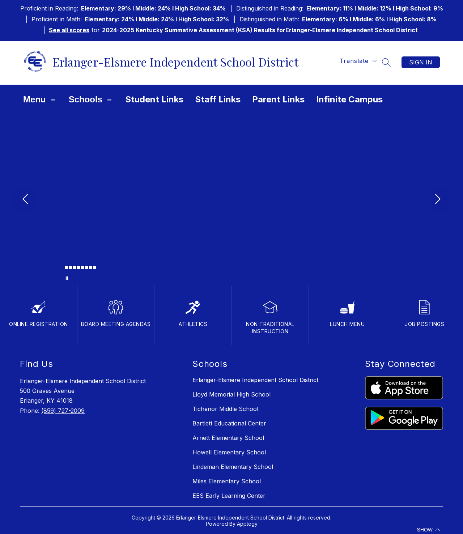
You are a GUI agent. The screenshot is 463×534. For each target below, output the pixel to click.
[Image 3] (70, 267)
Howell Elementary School (229, 452)
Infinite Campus (349, 99)
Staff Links (218, 99)
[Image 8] (90, 267)
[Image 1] (62, 268)
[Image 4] (74, 267)
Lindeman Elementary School (232, 466)
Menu (40, 99)
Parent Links (278, 99)
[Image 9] (94, 267)
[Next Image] (437, 199)
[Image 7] (86, 267)
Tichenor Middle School (225, 408)
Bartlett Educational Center (229, 423)
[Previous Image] (26, 199)
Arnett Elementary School (228, 437)
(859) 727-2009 (63, 410)
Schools (91, 99)
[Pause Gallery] (67, 278)
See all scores (69, 30)
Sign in (420, 62)
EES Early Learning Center (229, 495)
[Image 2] (66, 267)
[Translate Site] (358, 60)
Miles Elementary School (226, 481)
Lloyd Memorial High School (231, 394)
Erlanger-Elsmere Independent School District (255, 379)
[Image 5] (78, 267)
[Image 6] (82, 267)
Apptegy (247, 524)
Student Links (154, 99)
